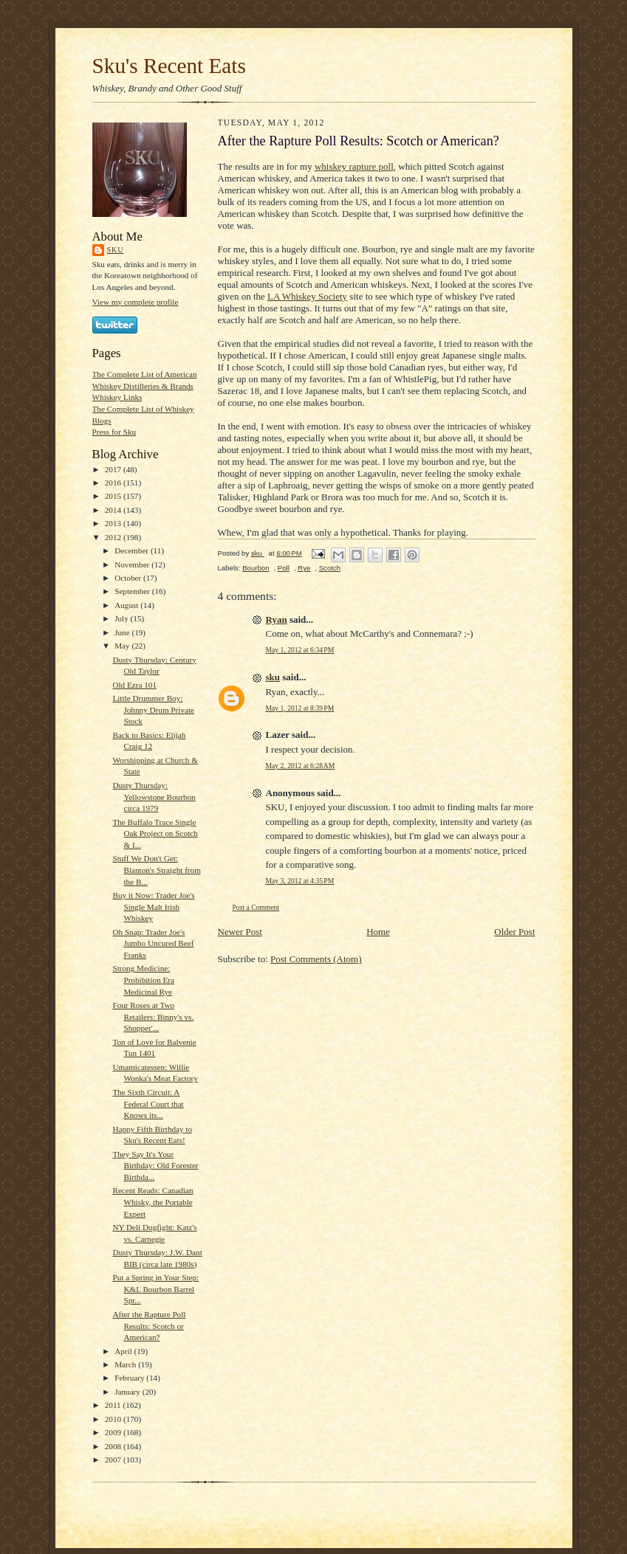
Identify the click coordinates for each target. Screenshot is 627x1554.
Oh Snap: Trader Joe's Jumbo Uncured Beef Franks (152, 943)
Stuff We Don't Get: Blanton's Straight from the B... (156, 869)
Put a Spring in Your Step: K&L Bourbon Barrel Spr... (155, 1289)
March (126, 1364)
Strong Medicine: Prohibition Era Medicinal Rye (143, 979)
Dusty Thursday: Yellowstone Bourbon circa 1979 (153, 796)
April (124, 1351)
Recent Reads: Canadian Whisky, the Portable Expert (152, 1202)
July (122, 618)
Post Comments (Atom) (316, 958)
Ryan (276, 619)
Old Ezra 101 (134, 684)
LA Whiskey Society (307, 296)
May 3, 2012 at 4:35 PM (300, 881)
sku (115, 250)
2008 (114, 1446)
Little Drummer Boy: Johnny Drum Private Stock (153, 709)
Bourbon (255, 568)
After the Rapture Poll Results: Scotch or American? (148, 1325)
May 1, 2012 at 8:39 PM (300, 708)
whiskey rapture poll (354, 166)
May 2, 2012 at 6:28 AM (300, 766)
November (132, 564)
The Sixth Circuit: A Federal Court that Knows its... (147, 1103)
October (128, 577)
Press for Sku (114, 431)
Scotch (329, 568)
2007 (114, 1459)
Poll (283, 568)
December (132, 550)
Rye (304, 568)
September (133, 591)
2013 (114, 523)
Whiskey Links (117, 397)
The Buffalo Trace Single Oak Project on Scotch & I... (154, 833)
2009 (114, 1432)
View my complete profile (135, 301)
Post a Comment (256, 907)
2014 (114, 509)
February (130, 1377)
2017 (114, 469)
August (127, 605)
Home (378, 931)
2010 (114, 1419)
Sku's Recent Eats (169, 65)
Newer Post (240, 931)
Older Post (514, 931)
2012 (114, 537)
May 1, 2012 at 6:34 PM (300, 650)
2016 (114, 482)
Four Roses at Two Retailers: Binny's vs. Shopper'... (152, 1016)
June (122, 632)
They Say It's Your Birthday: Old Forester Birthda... (155, 1165)
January (128, 1391)
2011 (114, 1405)
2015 (114, 495)
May (122, 645)
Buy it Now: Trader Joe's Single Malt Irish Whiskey (153, 906)
